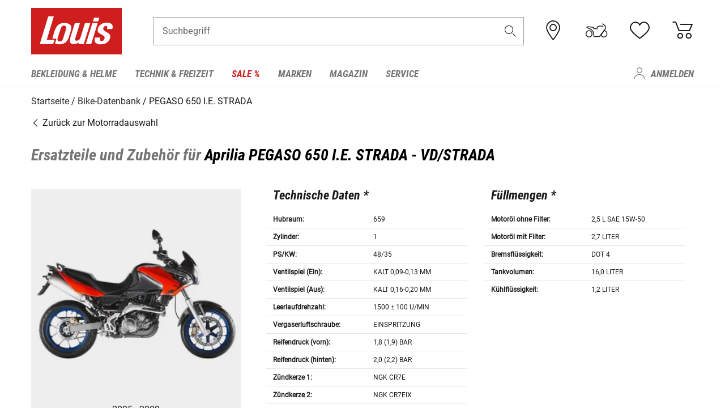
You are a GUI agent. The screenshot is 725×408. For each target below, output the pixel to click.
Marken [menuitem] (295, 73)
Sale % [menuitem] (246, 73)
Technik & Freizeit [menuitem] (174, 73)
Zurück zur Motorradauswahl (94, 121)
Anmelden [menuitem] (672, 73)
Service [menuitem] (402, 73)
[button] (510, 32)
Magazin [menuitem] (349, 73)
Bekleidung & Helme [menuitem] (74, 73)
